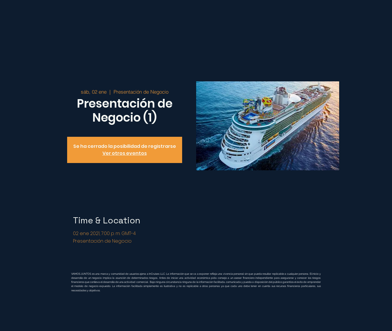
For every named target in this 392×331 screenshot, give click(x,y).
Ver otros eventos (124, 153)
